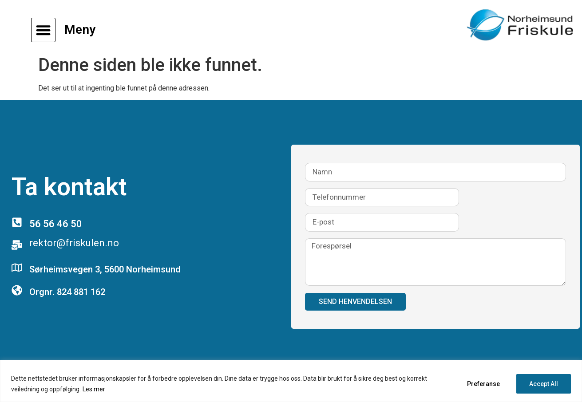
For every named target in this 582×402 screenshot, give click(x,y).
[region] (291, 381)
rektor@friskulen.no (74, 242)
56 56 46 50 (55, 223)
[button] (43, 30)
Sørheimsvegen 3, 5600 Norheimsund (105, 269)
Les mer (94, 389)
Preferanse (483, 383)
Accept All (543, 383)
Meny (79, 29)
